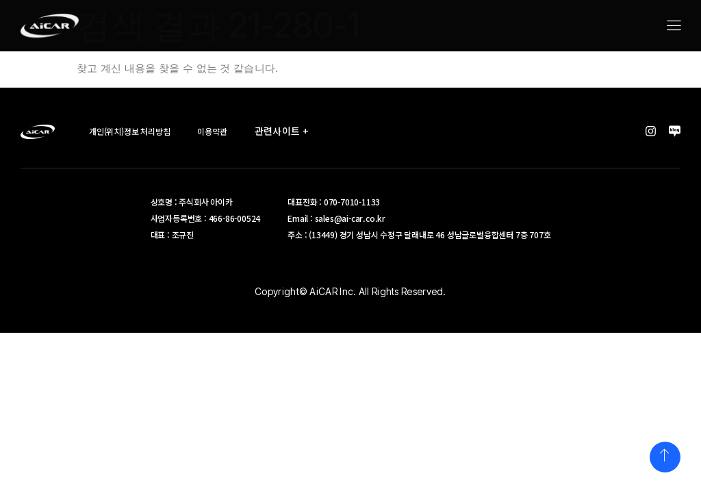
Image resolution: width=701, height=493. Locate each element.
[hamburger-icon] (673, 26)
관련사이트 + (285, 131)
